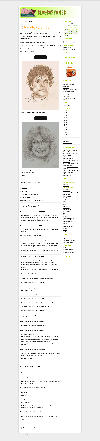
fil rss (64, 247)
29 (65, 35)
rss (51, 28)
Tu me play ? (66, 96)
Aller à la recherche (58, 1)
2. (20, 211)
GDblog (65, 228)
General (43, 28)
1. (20, 200)
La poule (65, 223)
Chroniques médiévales (69, 98)
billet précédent (23, 21)
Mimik (64, 201)
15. (21, 387)
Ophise (65, 204)
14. (21, 377)
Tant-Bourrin (42, 211)
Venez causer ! (67, 105)
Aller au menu (50, 1)
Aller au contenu (42, 1)
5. (20, 256)
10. (21, 321)
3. (20, 225)
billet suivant (31, 21)
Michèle (65, 230)
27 (74, 33)
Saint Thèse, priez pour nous (70, 89)
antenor (42, 310)
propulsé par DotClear (24, 434)
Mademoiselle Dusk (68, 219)
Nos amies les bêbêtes (68, 84)
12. (21, 349)
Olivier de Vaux (67, 211)
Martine (65, 203)
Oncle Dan (65, 231)
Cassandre (41, 256)
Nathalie (65, 214)
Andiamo (41, 235)
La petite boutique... (68, 221)
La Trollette (66, 206)
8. (20, 298)
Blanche (65, 60)
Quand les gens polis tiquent (70, 93)
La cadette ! (66, 186)
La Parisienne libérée (68, 226)
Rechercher (67, 39)
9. (20, 310)
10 (69, 29)
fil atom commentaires (68, 252)
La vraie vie (66, 88)
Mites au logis (66, 99)
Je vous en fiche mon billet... (70, 54)
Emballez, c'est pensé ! (68, 91)
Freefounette (66, 208)
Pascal (65, 197)
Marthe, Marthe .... (67, 143)
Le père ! (65, 184)
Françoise (65, 225)
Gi (64, 213)
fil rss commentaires (68, 249)
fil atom (65, 251)
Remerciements (67, 47)
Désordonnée (66, 191)
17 (69, 31)
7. (20, 282)
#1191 (47, 28)
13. (21, 366)
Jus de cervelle (67, 86)
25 (71, 33)
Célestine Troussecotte (68, 218)
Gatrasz (40, 225)
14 (76, 29)
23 (67, 33)
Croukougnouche (67, 209)
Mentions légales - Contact (69, 49)
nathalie (42, 282)
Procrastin (65, 189)
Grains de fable (67, 94)
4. (20, 235)
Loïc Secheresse (67, 196)
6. (20, 273)
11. (21, 330)
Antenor (65, 199)
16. (21, 411)
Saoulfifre (41, 200)
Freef (39, 366)
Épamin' (65, 216)
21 (76, 31)
